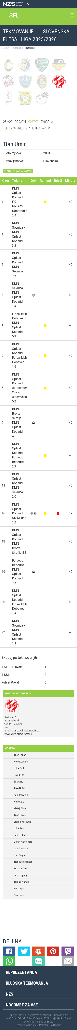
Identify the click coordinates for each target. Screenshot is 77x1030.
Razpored (30, 48)
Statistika (32, 128)
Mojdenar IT (45, 1025)
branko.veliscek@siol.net (25, 730)
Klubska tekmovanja (27, 983)
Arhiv (46, 128)
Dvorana (47, 122)
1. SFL (11, 15)
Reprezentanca (21, 972)
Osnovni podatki (14, 122)
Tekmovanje (17, 48)
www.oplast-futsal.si (21, 734)
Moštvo (33, 122)
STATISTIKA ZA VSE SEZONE (18, 171)
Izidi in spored (13, 128)
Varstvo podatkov (44, 1021)
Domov (6, 48)
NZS (9, 994)
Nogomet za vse (22, 1005)
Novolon (57, 1025)
